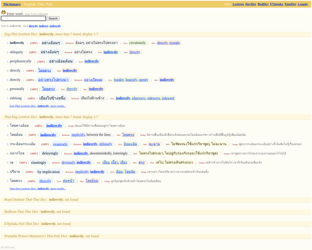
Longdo (303, 4)
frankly (119, 80)
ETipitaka (276, 4)
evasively (60, 144)
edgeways (139, 98)
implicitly (78, 134)
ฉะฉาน (154, 144)
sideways (153, 98)
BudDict (263, 4)
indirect (43, 25)
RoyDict (250, 4)
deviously (68, 162)
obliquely (105, 144)
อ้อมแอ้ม (130, 144)
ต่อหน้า (68, 181)
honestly (131, 80)
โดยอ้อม (92, 181)
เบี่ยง (105, 162)
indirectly (55, 25)
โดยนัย (130, 171)
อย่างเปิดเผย (93, 80)
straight (174, 43)
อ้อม (119, 171)
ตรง (142, 162)
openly (143, 80)
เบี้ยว (114, 162)
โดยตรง (44, 70)
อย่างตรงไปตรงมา (53, 79)
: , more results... (38, 105)
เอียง (123, 162)
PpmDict (290, 4)
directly (33, 25)
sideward (168, 98)
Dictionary (12, 4)
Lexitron (238, 4)
